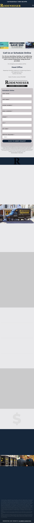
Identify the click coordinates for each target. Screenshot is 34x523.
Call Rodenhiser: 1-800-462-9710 (17, 1)
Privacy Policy (20, 152)
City (4, 122)
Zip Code (5, 128)
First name (6, 93)
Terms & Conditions (14, 152)
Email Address (7, 111)
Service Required (8, 134)
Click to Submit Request (17, 141)
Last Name (6, 99)
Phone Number (7, 105)
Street (5, 117)
